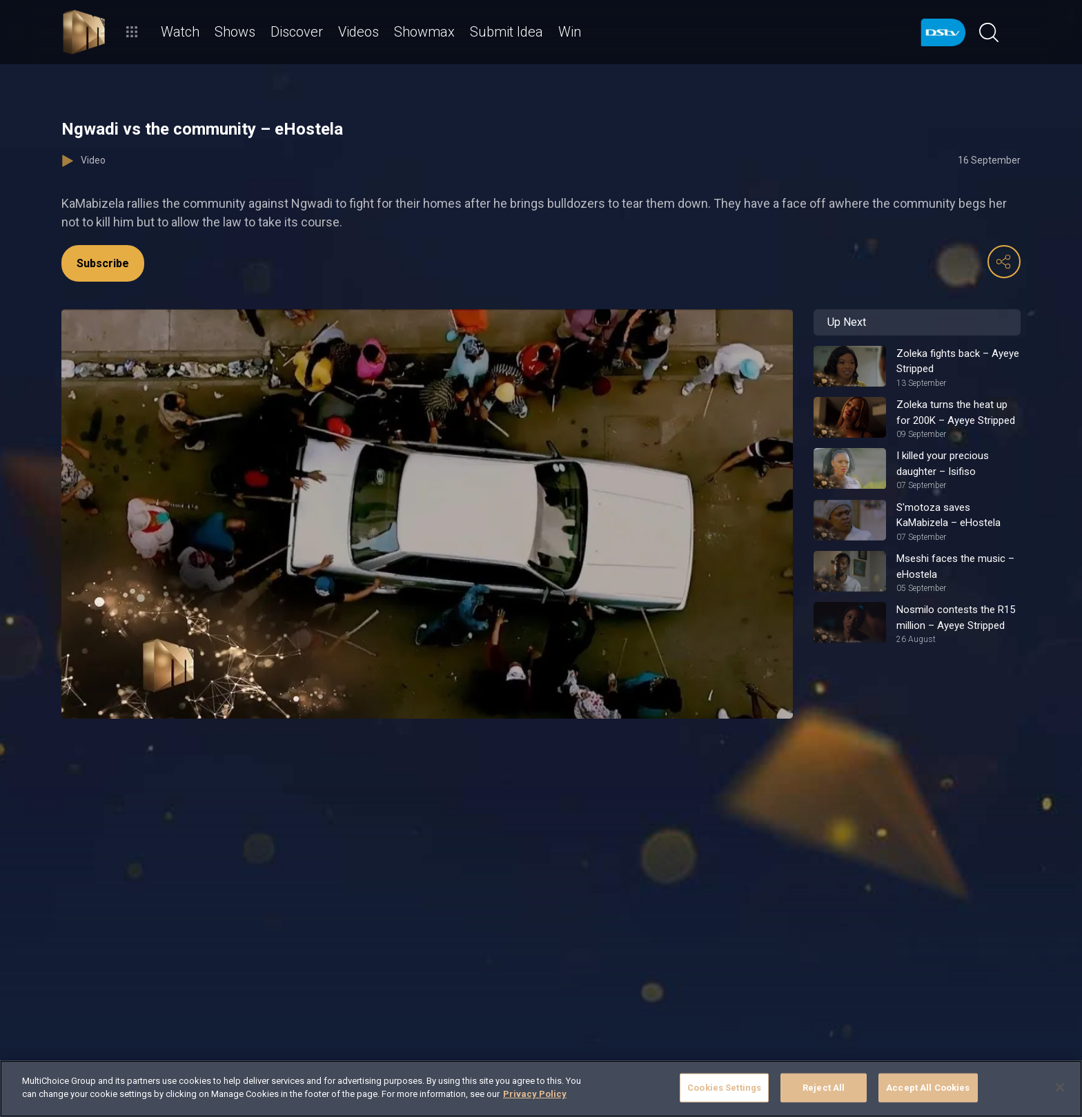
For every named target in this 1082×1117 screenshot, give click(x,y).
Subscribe (103, 263)
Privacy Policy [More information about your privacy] (535, 1094)
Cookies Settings (724, 1087)
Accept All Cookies (928, 1087)
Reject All (824, 1087)
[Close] (1060, 1087)
